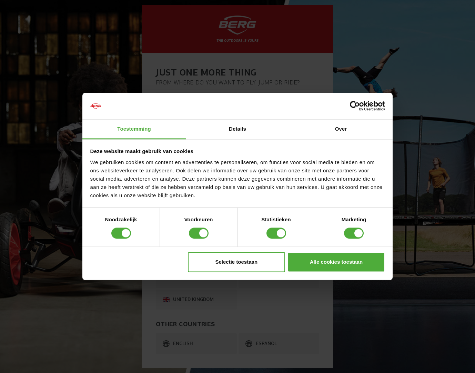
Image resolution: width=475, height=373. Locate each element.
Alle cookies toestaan (336, 262)
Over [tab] (341, 129)
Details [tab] (237, 129)
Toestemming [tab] (134, 129)
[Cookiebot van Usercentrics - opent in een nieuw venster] (355, 106)
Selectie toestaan (236, 262)
